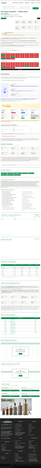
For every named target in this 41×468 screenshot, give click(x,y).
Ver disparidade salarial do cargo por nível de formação (9, 136)
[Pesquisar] (36, 8)
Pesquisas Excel (21, 2)
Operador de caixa (31, 440)
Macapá (22, 64)
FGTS (29, 433)
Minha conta (29, 0)
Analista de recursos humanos (33, 457)
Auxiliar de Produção (18, 440)
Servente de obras (4, 444)
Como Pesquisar (38, 0)
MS (17, 55)
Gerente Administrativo (18, 430)
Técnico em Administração (18, 426)
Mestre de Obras (4, 446)
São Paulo (3, 67)
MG (22, 55)
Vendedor (30, 443)
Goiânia (13, 64)
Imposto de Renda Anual (32, 427)
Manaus (32, 64)
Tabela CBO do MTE (13, 334)
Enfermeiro (16, 453)
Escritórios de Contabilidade (33, 459)
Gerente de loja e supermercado (33, 445)
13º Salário (30, 431)
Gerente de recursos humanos (33, 458)
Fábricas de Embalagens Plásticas (20, 446)
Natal (36, 64)
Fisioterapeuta (17, 456)
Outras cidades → (20, 69)
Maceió (27, 64)
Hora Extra (30, 430)
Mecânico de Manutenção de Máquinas (20, 443)
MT (12, 55)
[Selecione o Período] (7, 218)
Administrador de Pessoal (32, 453)
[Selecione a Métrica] (20, 218)
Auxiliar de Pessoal (31, 456)
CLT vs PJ (30, 425)
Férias (29, 432)
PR (36, 55)
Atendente (30, 444)
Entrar (26, 0)
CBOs (36, 2)
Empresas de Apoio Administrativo (20, 432)
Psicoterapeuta (19, 173)
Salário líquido (24, 26)
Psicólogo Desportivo (31, 173)
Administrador (17, 427)
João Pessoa (17, 64)
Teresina (8, 67)
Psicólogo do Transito (4, 173)
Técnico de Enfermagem (18, 458)
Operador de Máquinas (18, 445)
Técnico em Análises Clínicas (19, 457)
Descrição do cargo (4, 18)
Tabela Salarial (27, 2)
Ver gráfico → (10, 390)
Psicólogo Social (25, 173)
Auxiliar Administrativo (18, 425)
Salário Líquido (31, 426)
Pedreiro (3, 445)
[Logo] (3, 2)
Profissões (32, 2)
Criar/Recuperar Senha (33, 0)
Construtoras (3, 449)
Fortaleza (8, 64)
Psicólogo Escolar (10, 173)
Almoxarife (16, 444)
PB (31, 55)
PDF (38, 18)
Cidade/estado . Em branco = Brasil (25, 6)
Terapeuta (15, 173)
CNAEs (39, 2)
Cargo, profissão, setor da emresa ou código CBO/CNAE (8, 6)
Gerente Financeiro (17, 431)
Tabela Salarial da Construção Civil (6, 450)
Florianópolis (3, 64)
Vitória (12, 67)
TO (12, 58)
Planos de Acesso (15, 2)
